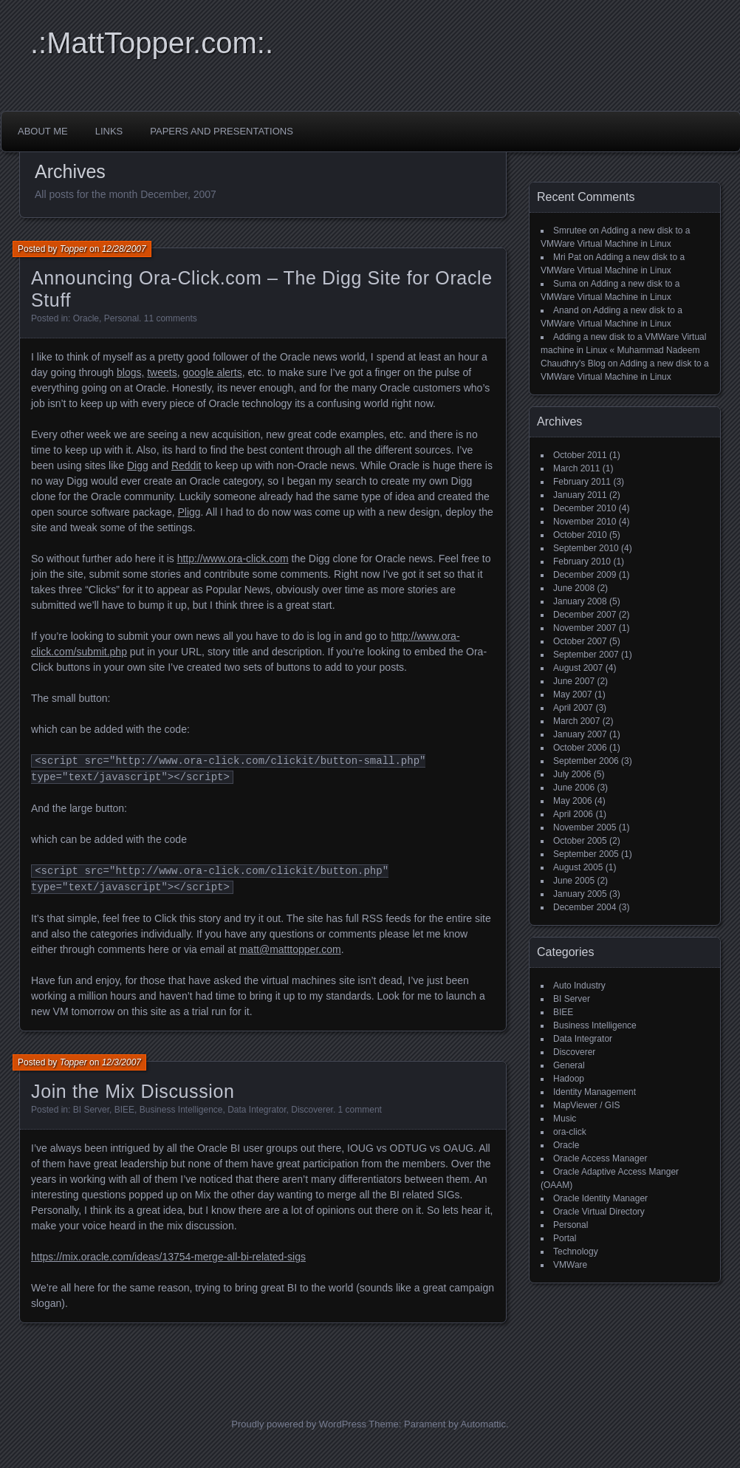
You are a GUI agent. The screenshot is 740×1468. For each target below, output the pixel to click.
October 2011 (580, 455)
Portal (564, 1238)
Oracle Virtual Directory (599, 1211)
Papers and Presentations (221, 131)
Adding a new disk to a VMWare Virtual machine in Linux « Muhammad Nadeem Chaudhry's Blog (623, 350)
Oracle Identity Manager (600, 1198)
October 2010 (580, 535)
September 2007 (586, 654)
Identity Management (594, 1092)
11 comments (170, 318)
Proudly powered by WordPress (298, 1424)
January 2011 (580, 495)
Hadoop (568, 1078)
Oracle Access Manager (600, 1158)
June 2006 (574, 787)
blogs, (130, 372)
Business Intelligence (181, 1110)
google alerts (211, 372)
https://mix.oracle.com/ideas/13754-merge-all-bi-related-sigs (168, 1257)
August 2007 (578, 668)
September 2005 (586, 854)
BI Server (91, 1110)
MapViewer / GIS (586, 1105)
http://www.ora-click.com (233, 558)
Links (109, 131)
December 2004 (584, 907)
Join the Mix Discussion (133, 1091)
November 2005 (584, 827)
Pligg (188, 512)
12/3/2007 (121, 1062)
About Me (43, 131)
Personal (121, 318)
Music (564, 1118)
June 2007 (574, 681)
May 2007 (572, 694)
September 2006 (586, 761)
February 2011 (582, 482)
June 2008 (574, 588)
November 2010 (584, 521)
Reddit (186, 465)
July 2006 (572, 774)
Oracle (86, 318)
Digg (137, 465)
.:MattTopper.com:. (151, 43)
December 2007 (584, 615)
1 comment (360, 1110)
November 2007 (584, 628)
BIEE (124, 1110)
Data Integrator (256, 1110)
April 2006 (573, 814)
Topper (73, 249)
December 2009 (584, 575)
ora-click (569, 1132)
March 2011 (576, 468)
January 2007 (580, 734)
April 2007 (573, 708)
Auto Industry (579, 985)
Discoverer (312, 1110)
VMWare (570, 1265)
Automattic (483, 1424)
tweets (162, 372)
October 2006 (580, 747)
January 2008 (580, 601)
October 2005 (580, 841)
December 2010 (584, 508)
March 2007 (576, 721)
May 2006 (572, 801)
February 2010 (582, 561)
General (569, 1065)
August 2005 (578, 867)
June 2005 (574, 880)
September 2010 (586, 548)
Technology (575, 1251)
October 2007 (580, 641)
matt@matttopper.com (290, 949)
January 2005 (580, 894)
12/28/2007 (124, 249)
